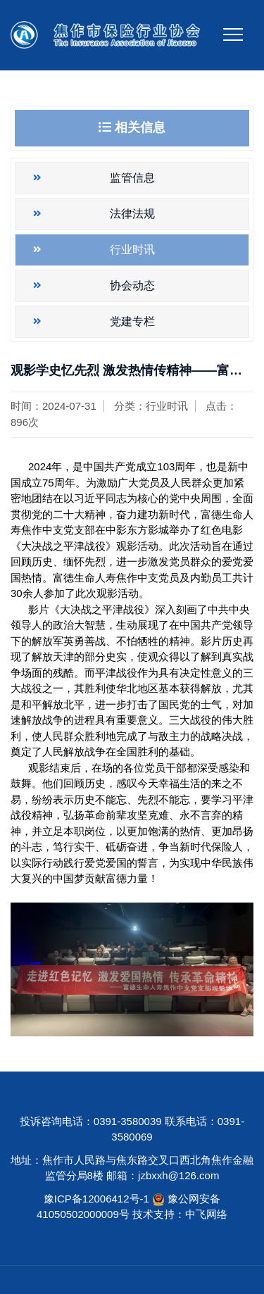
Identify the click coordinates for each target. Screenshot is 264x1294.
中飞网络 (206, 1214)
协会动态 (132, 285)
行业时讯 (132, 250)
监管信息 (132, 178)
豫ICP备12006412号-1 (96, 1199)
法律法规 (132, 214)
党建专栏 (132, 321)
